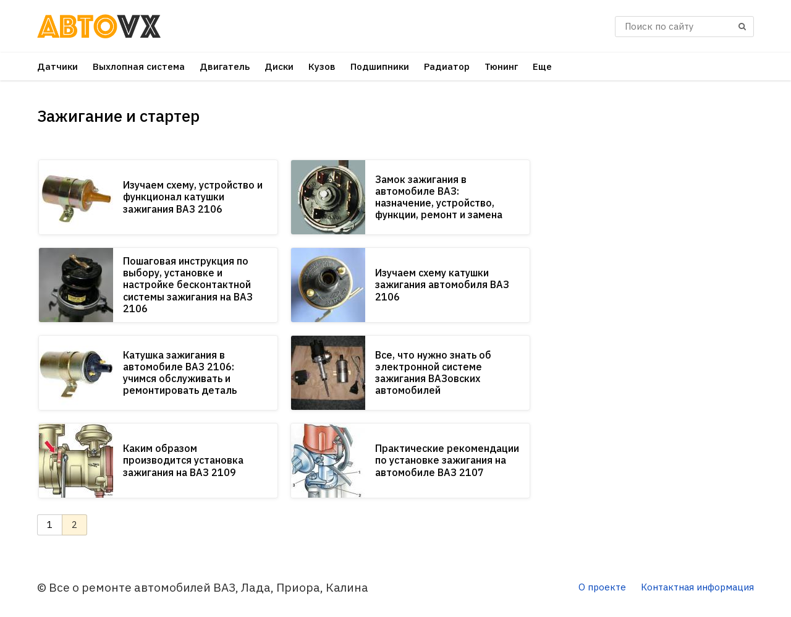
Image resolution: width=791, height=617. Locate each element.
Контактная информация (697, 587)
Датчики (57, 66)
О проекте (602, 587)
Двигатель (225, 66)
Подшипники (379, 66)
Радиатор (447, 66)
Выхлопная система (139, 66)
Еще (542, 66)
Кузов (322, 66)
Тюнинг (501, 66)
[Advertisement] (661, 278)
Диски (279, 66)
